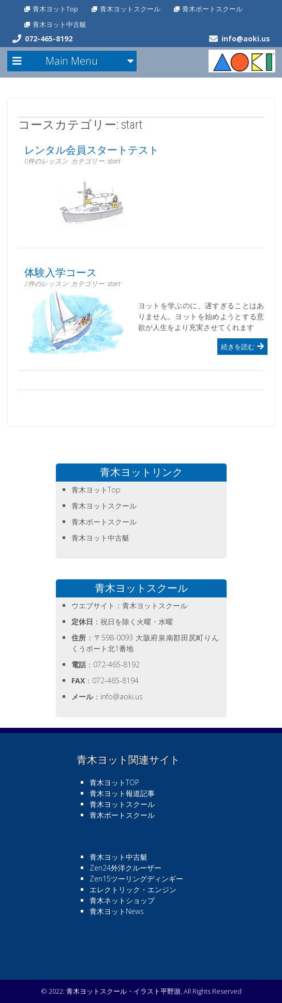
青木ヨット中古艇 (59, 24)
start (114, 161)
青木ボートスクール (212, 8)
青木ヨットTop (55, 8)
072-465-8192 (48, 38)
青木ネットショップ (122, 900)
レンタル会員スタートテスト (91, 150)
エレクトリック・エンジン (133, 889)
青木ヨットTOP (114, 782)
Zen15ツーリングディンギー (136, 879)
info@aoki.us (245, 38)
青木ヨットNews (117, 911)
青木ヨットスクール (130, 8)
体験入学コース (60, 272)
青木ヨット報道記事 (122, 793)
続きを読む (238, 346)
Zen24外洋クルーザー (125, 868)
